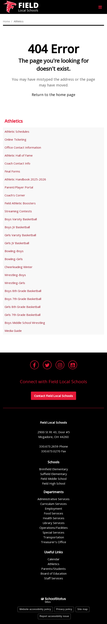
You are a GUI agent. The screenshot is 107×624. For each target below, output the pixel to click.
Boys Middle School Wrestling (25, 323)
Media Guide (13, 331)
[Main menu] (100, 7)
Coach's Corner (15, 195)
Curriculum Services (53, 504)
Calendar (54, 559)
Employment (53, 508)
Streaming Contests (18, 211)
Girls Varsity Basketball (20, 235)
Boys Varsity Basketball (21, 219)
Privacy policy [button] (64, 609)
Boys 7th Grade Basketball (23, 299)
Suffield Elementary (53, 474)
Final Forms (18, 172)
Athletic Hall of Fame (19, 155)
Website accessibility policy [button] (35, 609)
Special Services (53, 532)
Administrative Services (53, 499)
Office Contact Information (23, 147)
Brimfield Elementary (53, 469)
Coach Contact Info (17, 163)
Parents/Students (53, 569)
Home (6, 21)
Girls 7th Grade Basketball (22, 315)
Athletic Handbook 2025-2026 (25, 179)
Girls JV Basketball (17, 243)
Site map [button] (82, 609)
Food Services (53, 513)
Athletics (18, 21)
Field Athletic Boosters (20, 203)
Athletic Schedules (17, 131)
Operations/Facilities (53, 528)
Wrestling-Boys (15, 275)
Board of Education (53, 573)
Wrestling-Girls (15, 283)
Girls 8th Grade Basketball (22, 307)
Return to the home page (53, 94)
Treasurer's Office (53, 542)
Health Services (53, 518)
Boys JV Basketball (17, 227)
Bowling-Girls (14, 259)
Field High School (53, 483)
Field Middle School (54, 479)
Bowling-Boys (14, 251)
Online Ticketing (15, 139)
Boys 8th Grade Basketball (23, 291)
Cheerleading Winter (18, 267)
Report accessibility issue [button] (54, 616)
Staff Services (53, 578)
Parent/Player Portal (19, 187)
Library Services (54, 523)
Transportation (53, 537)
